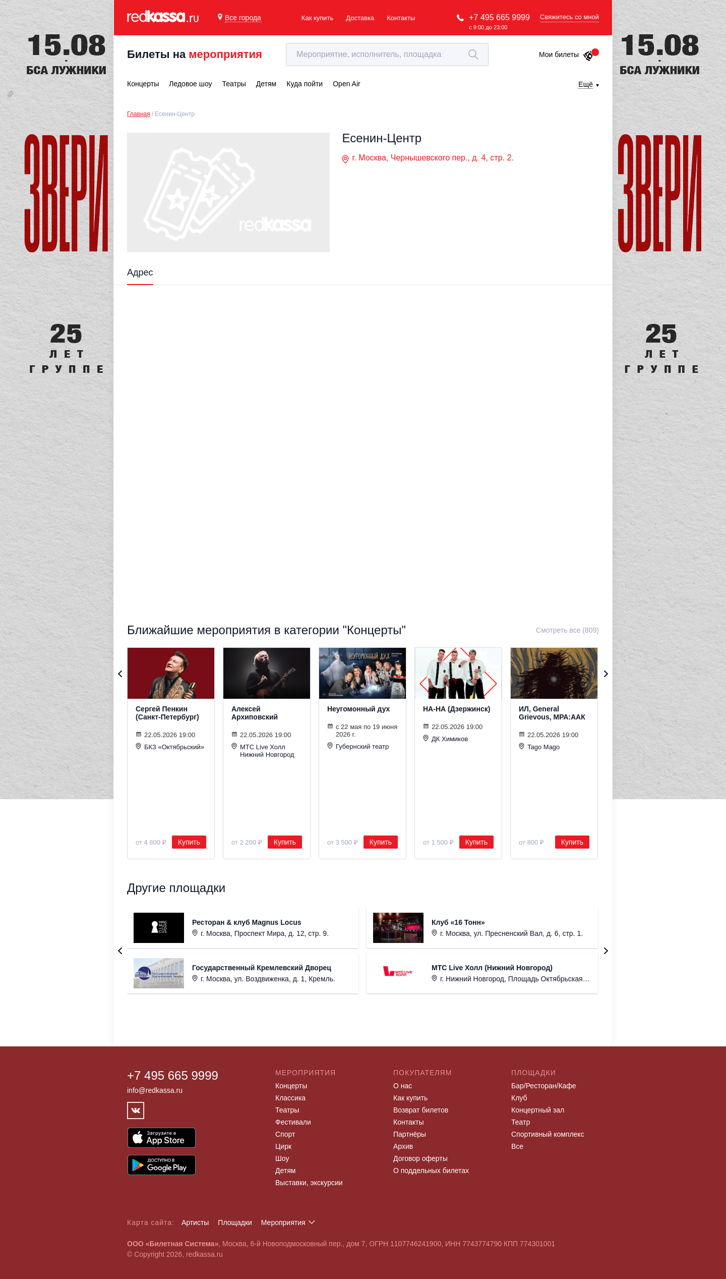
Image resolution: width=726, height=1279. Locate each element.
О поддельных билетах (431, 1170)
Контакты (401, 18)
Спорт (285, 1134)
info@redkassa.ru (155, 1090)
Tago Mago (539, 747)
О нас (402, 1086)
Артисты (195, 1222)
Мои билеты (566, 54)
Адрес (140, 272)
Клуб (519, 1098)
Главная (138, 114)
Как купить (317, 18)
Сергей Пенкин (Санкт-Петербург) (167, 713)
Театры (287, 1110)
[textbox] (387, 54)
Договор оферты (420, 1158)
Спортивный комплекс (547, 1134)
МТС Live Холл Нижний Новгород (262, 750)
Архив (403, 1146)
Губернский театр (358, 746)
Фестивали (293, 1122)
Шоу (282, 1158)
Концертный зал (537, 1110)
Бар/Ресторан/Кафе (543, 1086)
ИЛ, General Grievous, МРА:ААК (552, 713)
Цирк (283, 1146)
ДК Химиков (445, 739)
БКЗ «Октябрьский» (170, 747)
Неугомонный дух (358, 709)
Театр (520, 1122)
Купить (189, 842)
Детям (285, 1170)
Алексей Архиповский (254, 713)
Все (517, 1146)
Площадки (235, 1222)
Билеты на (194, 54)
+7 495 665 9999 (499, 17)
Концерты (291, 1086)
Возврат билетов (420, 1110)
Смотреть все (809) (567, 630)
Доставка (360, 18)
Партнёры (409, 1134)
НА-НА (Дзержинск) (456, 709)
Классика (290, 1098)
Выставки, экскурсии (309, 1183)
